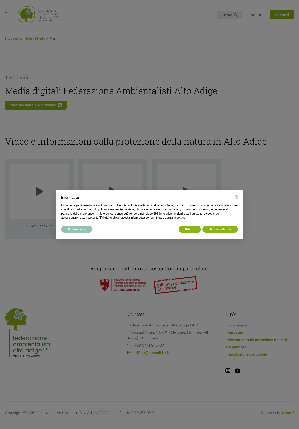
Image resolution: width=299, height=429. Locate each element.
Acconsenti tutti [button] (220, 229)
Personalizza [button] (77, 229)
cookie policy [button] (91, 209)
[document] (149, 207)
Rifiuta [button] (189, 229)
